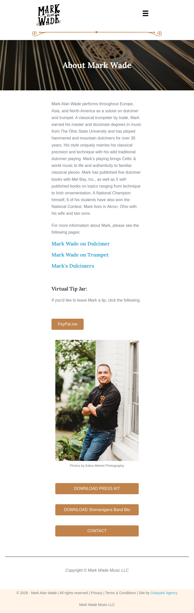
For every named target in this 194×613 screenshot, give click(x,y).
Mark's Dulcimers (73, 266)
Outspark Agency (164, 593)
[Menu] (145, 13)
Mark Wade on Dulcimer (81, 243)
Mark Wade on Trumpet (80, 254)
